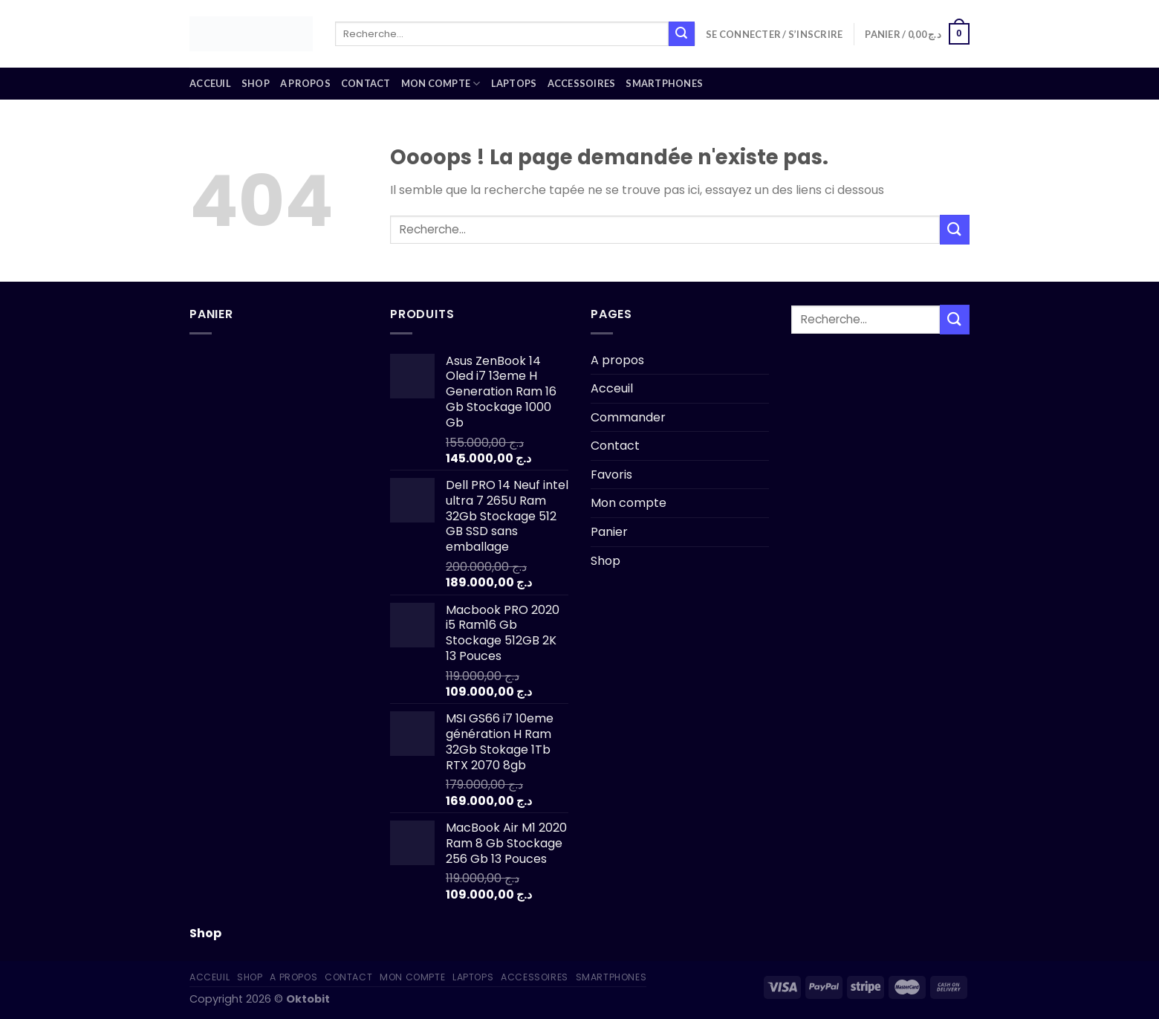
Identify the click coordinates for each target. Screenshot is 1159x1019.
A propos (305, 83)
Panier (609, 531)
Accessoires (582, 83)
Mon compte (441, 84)
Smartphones (664, 83)
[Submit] (681, 34)
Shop (255, 83)
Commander (628, 417)
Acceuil (210, 83)
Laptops (514, 83)
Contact (366, 83)
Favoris (611, 474)
